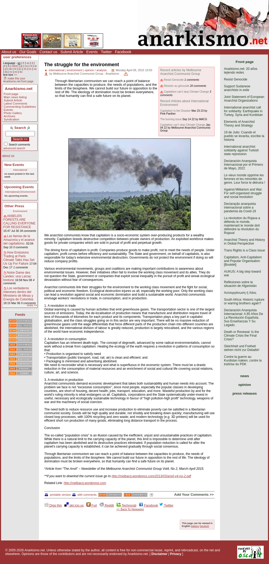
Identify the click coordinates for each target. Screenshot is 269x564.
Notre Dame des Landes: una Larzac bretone (17, 276)
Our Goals (27, 52)
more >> (32, 305)
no (26, 66)
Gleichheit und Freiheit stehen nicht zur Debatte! (241, 348)
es (28, 63)
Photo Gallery (13, 113)
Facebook (123, 52)
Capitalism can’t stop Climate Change (186, 91)
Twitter (106, 52)
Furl (91, 505)
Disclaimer (159, 554)
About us (9, 52)
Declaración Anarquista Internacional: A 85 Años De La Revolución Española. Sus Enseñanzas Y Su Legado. (243, 317)
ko (21, 71)
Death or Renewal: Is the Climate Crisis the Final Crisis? (241, 335)
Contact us (48, 52)
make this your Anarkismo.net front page (18, 80)
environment (74, 70)
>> (15, 74)
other (15, 66)
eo (16, 71)
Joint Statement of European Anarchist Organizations (244, 98)
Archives (9, 116)
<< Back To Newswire (130, 509)
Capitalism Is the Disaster (175, 110)
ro (11, 71)
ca (35, 68)
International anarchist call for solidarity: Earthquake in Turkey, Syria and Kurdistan (243, 111)
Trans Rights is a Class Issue (244, 250)
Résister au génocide (176, 85)
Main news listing (15, 97)
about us (8, 156)
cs (30, 68)
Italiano (195, 526)
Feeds (20, 315)
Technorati (126, 505)
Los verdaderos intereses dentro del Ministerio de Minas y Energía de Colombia (18, 293)
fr (23, 63)
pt (4, 66)
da (6, 71)
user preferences (17, 57)
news (244, 376)
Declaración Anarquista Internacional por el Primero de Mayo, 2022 (243, 164)
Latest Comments (15, 103)
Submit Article (71, 52)
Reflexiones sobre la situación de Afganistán (240, 284)
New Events (14, 165)
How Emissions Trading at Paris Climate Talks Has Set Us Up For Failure (18, 258)
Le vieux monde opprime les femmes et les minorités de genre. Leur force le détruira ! (244, 178)
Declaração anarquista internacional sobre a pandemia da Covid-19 (240, 207)
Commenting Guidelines (20, 106)
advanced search (14, 148)
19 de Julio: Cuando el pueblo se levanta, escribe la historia (244, 136)
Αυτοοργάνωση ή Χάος (240, 293)
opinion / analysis (96, 70)
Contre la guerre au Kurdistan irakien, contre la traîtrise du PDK (243, 360)
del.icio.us (74, 505)
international (56, 70)
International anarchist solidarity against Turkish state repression (241, 150)
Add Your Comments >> (194, 495)
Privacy (175, 554)
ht (15, 68)
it (32, 63)
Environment (28, 191)
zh (25, 68)
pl (6, 68)
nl (31, 66)
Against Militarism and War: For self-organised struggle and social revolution (243, 193)
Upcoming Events (19, 187)
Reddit (107, 505)
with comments (84, 494)
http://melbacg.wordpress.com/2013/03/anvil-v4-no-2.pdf (151, 476)
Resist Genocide (174, 79)
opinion (244, 385)
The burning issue (171, 119)
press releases (244, 393)
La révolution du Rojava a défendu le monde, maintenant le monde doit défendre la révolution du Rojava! (242, 225)
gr (21, 66)
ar (35, 66)
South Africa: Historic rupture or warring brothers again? (244, 301)
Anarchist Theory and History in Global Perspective (244, 241)
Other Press (14, 206)
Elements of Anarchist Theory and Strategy (239, 123)
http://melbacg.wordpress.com (85, 483)
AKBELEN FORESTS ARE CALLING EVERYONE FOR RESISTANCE (19, 221)
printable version (58, 494)
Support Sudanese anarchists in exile (237, 88)
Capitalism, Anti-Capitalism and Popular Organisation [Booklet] (243, 261)
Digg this (53, 505)
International (20, 169)
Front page (11, 94)
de (10, 68)
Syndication (11, 119)
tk (9, 66)
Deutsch (204, 526)
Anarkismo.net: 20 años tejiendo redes (240, 70)
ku (20, 68)
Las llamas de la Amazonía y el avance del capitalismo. (19, 239)
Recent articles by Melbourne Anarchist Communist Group (180, 72)
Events (92, 52)
